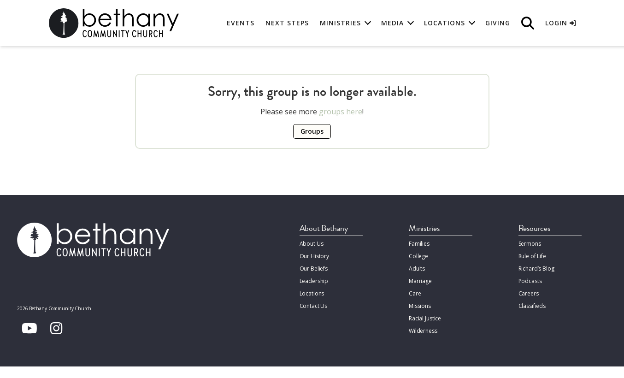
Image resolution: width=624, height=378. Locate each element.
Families (419, 244)
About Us (312, 244)
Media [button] (392, 22)
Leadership (314, 281)
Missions (420, 306)
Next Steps (287, 22)
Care (415, 293)
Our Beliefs (314, 268)
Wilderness (423, 331)
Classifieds (532, 306)
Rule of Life (532, 256)
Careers (528, 293)
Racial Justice (425, 318)
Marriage (420, 281)
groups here (340, 111)
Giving (497, 22)
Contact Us (314, 306)
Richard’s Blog (536, 268)
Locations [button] (444, 22)
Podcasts (530, 281)
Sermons (529, 244)
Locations (312, 293)
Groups (312, 131)
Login (560, 22)
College (418, 256)
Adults (417, 268)
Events (240, 22)
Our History (315, 256)
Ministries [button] (340, 22)
